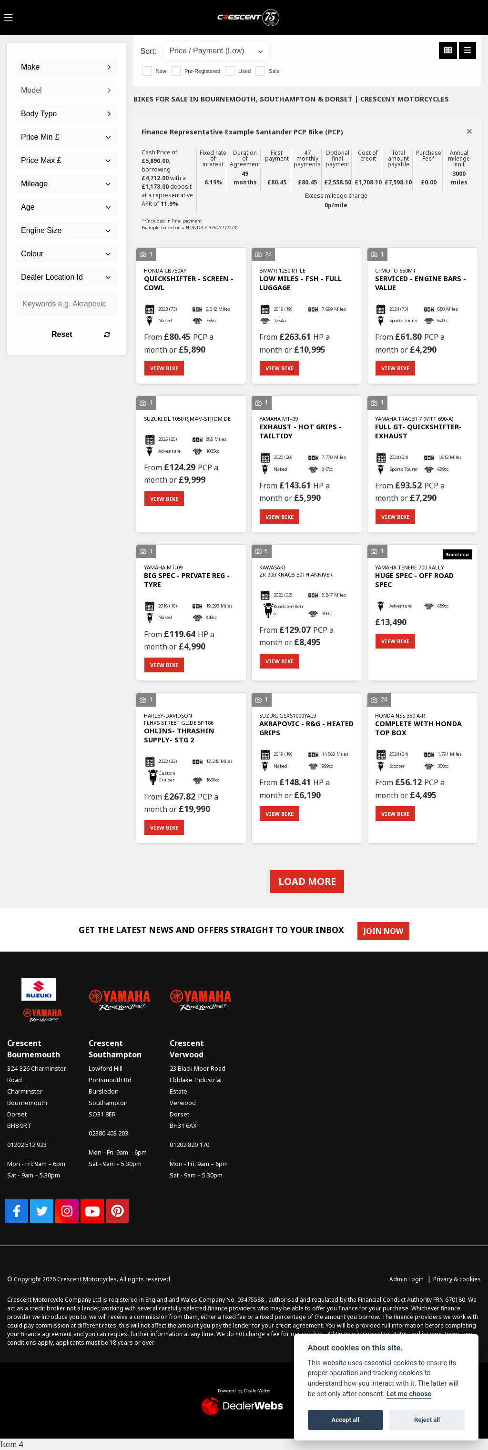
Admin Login (406, 1279)
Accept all (345, 1419)
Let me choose (409, 1394)
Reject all (427, 1419)
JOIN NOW (383, 931)
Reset (80, 334)
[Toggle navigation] (8, 18)
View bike (164, 368)
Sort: (149, 51)
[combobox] (66, 67)
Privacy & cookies (457, 1279)
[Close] (469, 131)
